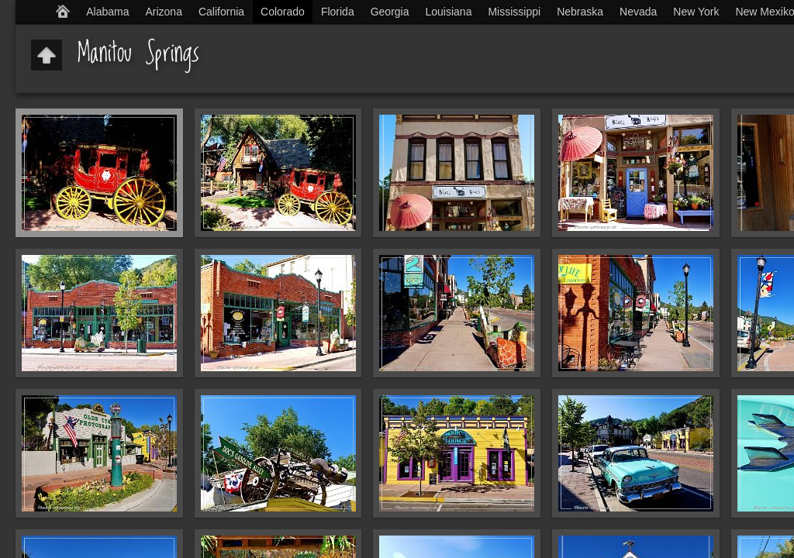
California (221, 11)
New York (696, 11)
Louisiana (449, 11)
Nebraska (580, 11)
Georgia (390, 11)
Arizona (163, 11)
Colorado (283, 11)
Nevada (638, 11)
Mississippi (514, 11)
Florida (337, 11)
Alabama (107, 11)
